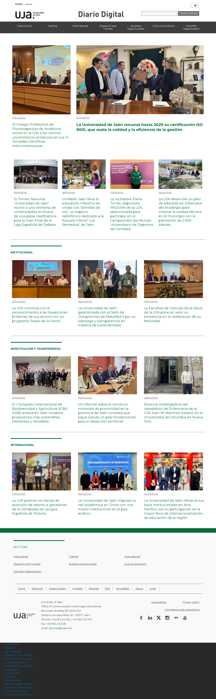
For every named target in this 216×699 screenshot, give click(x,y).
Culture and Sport (135, 564)
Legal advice (158, 602)
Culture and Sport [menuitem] (164, 26)
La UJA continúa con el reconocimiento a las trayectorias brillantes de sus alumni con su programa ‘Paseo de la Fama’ (39, 314)
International (132, 556)
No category (12, 669)
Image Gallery (57, 588)
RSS (107, 588)
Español (28, 4)
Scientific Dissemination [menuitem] (191, 27)
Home (22, 588)
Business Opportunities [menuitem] (135, 27)
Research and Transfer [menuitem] (108, 27)
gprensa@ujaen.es (60, 628)
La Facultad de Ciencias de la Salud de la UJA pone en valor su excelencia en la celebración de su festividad (173, 314)
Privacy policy (191, 602)
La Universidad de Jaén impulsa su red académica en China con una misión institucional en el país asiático (107, 507)
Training (74, 556)
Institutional (21, 556)
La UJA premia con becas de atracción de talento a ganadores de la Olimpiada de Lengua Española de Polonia (39, 507)
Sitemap (94, 588)
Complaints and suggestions (182, 609)
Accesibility (122, 588)
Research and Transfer (27, 564)
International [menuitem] (80, 26)
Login (152, 588)
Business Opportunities (83, 564)
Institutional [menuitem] (24, 26)
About (139, 588)
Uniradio (77, 588)
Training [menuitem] (52, 26)
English (19, 4)
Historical (37, 588)
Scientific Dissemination (27, 571)
